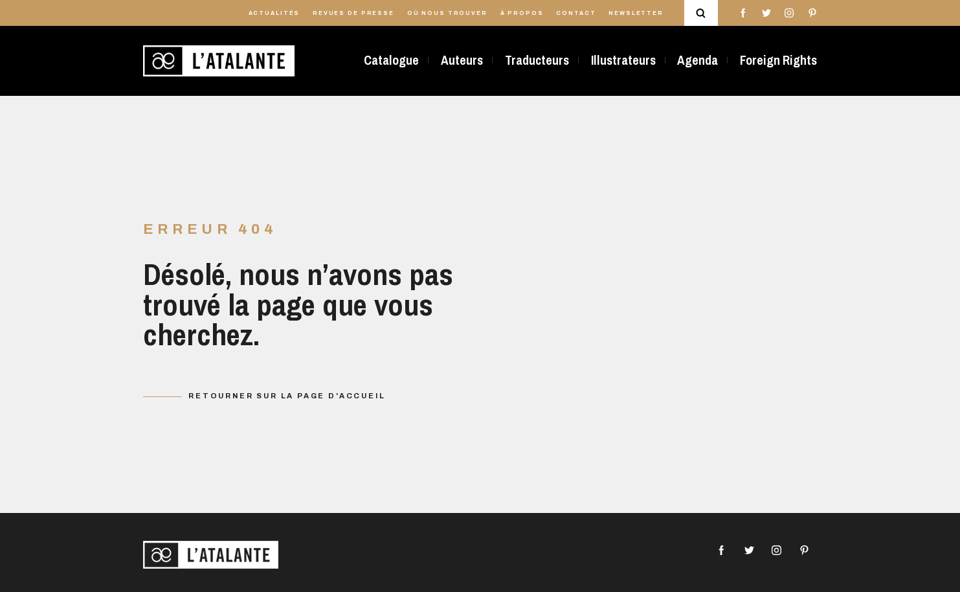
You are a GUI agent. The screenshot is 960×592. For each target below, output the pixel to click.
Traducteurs (537, 60)
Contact (576, 13)
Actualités (274, 13)
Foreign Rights (778, 60)
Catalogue (391, 60)
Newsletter (636, 13)
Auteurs (462, 60)
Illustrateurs (623, 60)
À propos (522, 13)
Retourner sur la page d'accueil (286, 396)
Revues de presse (353, 13)
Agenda (697, 60)
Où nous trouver (447, 13)
